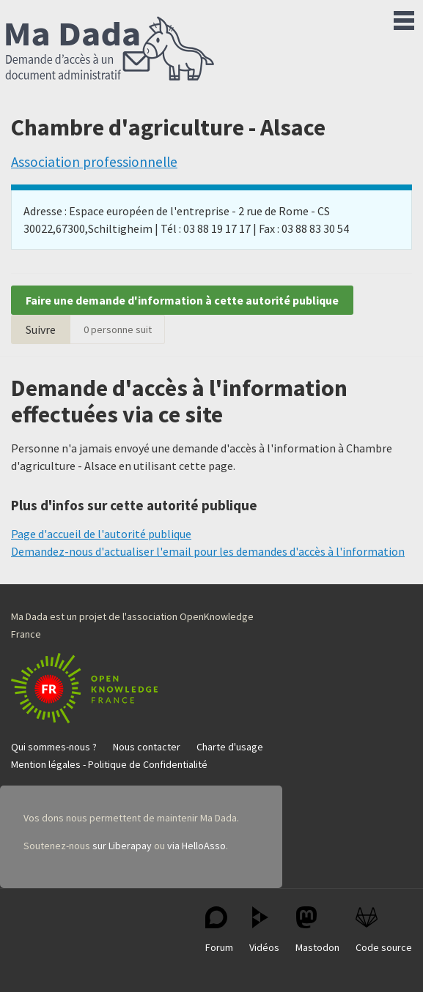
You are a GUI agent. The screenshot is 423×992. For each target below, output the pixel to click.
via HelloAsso (196, 845)
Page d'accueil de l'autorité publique (101, 533)
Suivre (41, 329)
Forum (219, 930)
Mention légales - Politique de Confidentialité (109, 764)
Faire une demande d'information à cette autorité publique (182, 300)
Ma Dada (110, 49)
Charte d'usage (229, 746)
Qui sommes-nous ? (54, 746)
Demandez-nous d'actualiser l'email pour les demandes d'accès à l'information (208, 551)
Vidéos (264, 930)
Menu (404, 17)
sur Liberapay (122, 845)
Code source (384, 930)
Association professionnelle (94, 162)
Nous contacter (146, 746)
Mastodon (317, 930)
